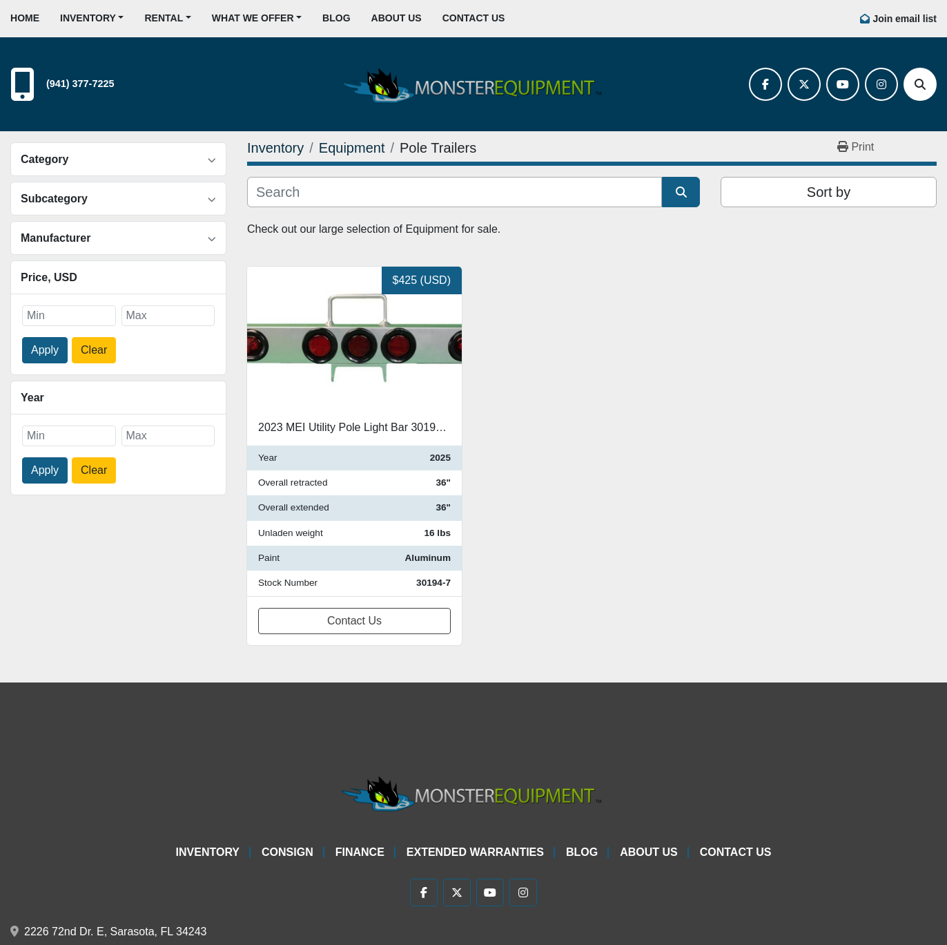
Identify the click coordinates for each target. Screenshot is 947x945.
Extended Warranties (475, 852)
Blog (336, 17)
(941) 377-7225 (80, 83)
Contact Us (473, 17)
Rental (163, 17)
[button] (92, 18)
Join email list (904, 18)
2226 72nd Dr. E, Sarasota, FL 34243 (115, 931)
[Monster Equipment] (473, 791)
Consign (287, 852)
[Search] (920, 84)
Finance (359, 852)
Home (24, 17)
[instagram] (881, 84)
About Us (396, 17)
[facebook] (765, 84)
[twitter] (804, 84)
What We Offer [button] (253, 17)
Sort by (828, 192)
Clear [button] (94, 350)
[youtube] (842, 84)
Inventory (88, 17)
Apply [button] (45, 350)
